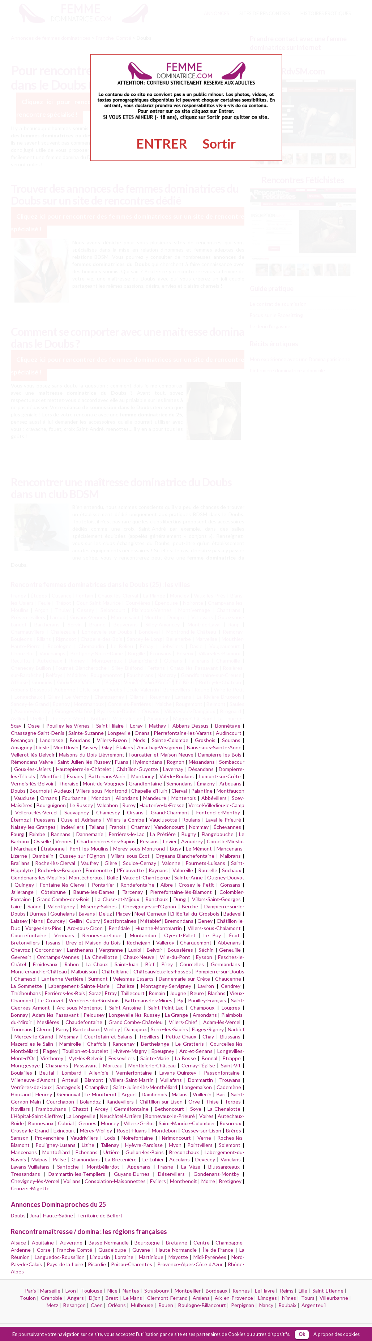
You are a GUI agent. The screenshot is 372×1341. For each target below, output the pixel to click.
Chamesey (108, 812)
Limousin (100, 1257)
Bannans (60, 834)
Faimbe (37, 834)
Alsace (18, 1242)
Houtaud (21, 1094)
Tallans (96, 827)
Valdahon (107, 805)
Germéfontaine (131, 1109)
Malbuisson (84, 971)
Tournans (22, 1029)
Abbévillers (214, 798)
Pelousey (94, 1015)
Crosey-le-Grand (30, 1130)
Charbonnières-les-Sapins (106, 841)
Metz (52, 1305)
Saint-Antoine (125, 1007)
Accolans (179, 1159)
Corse (44, 1250)
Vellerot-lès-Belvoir (33, 754)
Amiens (201, 1298)
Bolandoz (90, 1101)
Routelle (207, 870)
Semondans (179, 783)
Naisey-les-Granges (33, 827)
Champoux (202, 1007)
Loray (136, 726)
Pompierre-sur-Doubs (219, 971)
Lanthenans (80, 950)
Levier (170, 841)
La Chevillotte (101, 957)
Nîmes (289, 1298)
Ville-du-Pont (175, 957)
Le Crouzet (51, 1000)
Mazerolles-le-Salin (32, 1044)
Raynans (158, 870)
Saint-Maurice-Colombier (187, 1123)
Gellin (75, 921)
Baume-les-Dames (94, 892)
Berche (190, 906)
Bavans (87, 914)
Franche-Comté (74, 1250)
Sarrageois (68, 1087)
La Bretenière (121, 1159)
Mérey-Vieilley (96, 1130)
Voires (206, 1116)
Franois (118, 827)
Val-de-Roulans (176, 776)
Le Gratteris (189, 1044)
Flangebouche (218, 834)
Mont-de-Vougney (103, 783)
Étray (111, 993)
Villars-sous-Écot (130, 856)
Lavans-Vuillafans (30, 1167)
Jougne (178, 993)
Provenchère (49, 1138)
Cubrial (66, 1123)
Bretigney (230, 1181)
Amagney (21, 747)
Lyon (70, 1291)
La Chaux (97, 964)
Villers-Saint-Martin (132, 1080)
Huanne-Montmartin (159, 928)
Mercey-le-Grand (33, 1036)
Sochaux (231, 870)
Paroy (62, 1029)
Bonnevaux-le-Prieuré (170, 1116)
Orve (194, 1101)
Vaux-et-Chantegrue (146, 877)
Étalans (124, 747)
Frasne (165, 1167)
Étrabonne (53, 848)
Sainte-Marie (154, 1058)
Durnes (38, 914)
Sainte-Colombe (170, 740)
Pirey (167, 964)
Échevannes (227, 827)
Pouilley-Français (207, 1000)
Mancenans (24, 1152)
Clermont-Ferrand (167, 1298)
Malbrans (230, 856)
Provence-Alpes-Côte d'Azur (190, 1264)
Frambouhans (51, 1109)
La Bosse (185, 1058)
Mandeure (154, 798)
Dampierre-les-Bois (219, 754)
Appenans (138, 1167)
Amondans (205, 1015)
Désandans (201, 769)
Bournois (40, 791)
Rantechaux (86, 1029)
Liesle (42, 747)
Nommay (199, 827)
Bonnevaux (41, 1123)
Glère (110, 863)
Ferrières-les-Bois (65, 993)
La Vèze (190, 1167)
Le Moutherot (100, 1094)
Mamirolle (70, 1044)
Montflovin (66, 747)
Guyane (141, 1250)
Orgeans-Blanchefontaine (184, 856)
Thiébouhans (26, 993)
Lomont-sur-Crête (220, 776)
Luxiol (134, 950)
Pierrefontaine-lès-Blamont (181, 892)
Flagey (50, 1051)
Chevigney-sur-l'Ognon (149, 906)
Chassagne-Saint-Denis (37, 733)
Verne (204, 1138)
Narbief (236, 1029)
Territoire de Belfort (100, 1215)
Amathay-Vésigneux (160, 747)
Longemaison (197, 1087)
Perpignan (242, 1305)
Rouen (165, 1305)
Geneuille (230, 950)
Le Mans (132, 1298)
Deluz (105, 914)
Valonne (171, 863)
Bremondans (179, 921)
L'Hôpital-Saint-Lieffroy (37, 1116)
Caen (97, 1305)
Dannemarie (89, 834)
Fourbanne (74, 798)
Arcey (101, 1109)
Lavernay (173, 769)
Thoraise (68, 783)
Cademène (229, 1087)
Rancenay (123, 1044)
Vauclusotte (163, 820)
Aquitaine (43, 1242)
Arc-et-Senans (196, 1051)
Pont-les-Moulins (88, 848)
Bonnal (209, 1058)
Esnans (75, 776)
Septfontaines (120, 921)
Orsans (135, 812)
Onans (142, 733)
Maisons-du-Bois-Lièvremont (91, 754)
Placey (123, 914)
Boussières (180, 950)
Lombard (71, 1073)
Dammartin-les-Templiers (76, 1174)
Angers (75, 1298)
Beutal (46, 1073)
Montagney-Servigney (166, 986)
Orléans (117, 1305)
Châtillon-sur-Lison (161, 1101)
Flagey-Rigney (208, 1029)
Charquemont (195, 942)
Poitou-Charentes (131, 1264)
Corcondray (48, 950)
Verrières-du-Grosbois (94, 1000)
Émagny (206, 783)
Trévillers (148, 1036)
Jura (34, 1215)
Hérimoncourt (175, 1138)
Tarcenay (132, 892)
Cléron (44, 1029)
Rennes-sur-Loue (101, 935)
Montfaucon (230, 791)
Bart (221, 1094)
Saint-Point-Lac (165, 1007)
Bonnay (19, 1015)
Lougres (231, 1007)
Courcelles (192, 964)
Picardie (97, 1264)
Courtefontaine (28, 935)
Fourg (17, 834)
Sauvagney (76, 812)
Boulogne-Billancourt (202, 1305)
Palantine (202, 791)
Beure (197, 993)
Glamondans (86, 1159)
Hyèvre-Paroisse (144, 1145)
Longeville (119, 733)
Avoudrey (192, 841)
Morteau (113, 1065)
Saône (34, 906)
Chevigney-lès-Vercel (35, 1181)
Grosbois (205, 740)
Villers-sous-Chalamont (214, 928)
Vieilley (112, 1029)
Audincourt (228, 733)
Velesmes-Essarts (133, 979)
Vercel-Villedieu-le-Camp (216, 805)
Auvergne (71, 1242)
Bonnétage (227, 726)
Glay (107, 747)
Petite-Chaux (181, 1036)
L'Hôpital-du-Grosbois (194, 914)
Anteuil (70, 1080)
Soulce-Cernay (139, 863)
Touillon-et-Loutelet (85, 1051)
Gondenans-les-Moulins (38, 877)
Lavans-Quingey (177, 1073)
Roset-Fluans (132, 1130)
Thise (212, 1101)
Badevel (232, 914)
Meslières (48, 1022)
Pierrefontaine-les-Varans (183, 733)
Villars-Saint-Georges (216, 899)
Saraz (95, 993)
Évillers (158, 1181)
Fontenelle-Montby (218, 812)
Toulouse (91, 1291)
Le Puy (212, 935)
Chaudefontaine (83, 1022)
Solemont (229, 1145)
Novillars (20, 1109)
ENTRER (161, 143)
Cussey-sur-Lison (201, 1130)
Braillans (20, 863)
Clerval (179, 791)
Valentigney (61, 906)
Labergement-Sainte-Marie (79, 986)
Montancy (142, 776)
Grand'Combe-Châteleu (135, 1022)
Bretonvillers (25, 942)
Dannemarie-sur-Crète (184, 979)
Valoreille (182, 870)
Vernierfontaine (134, 1073)
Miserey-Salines (99, 906)
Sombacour (231, 762)
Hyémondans (147, 762)
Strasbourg (157, 1291)
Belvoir (154, 950)
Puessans (45, 820)
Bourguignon (51, 805)
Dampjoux (135, 1029)
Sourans (231, 740)
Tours (308, 1298)
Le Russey (81, 805)
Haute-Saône (58, 1215)
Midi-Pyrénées (209, 1257)
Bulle (112, 877)
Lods (109, 1138)
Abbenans (229, 942)
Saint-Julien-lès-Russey (84, 762)
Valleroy (165, 942)
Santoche (68, 1167)
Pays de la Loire (65, 1264)
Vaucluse (24, 798)
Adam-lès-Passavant (55, 1015)
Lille (303, 1291)
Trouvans (229, 1080)
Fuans (121, 762)
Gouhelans (62, 914)
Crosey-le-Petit (196, 885)
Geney (205, 921)
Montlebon (164, 1130)
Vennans (64, 935)
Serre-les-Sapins (169, 1029)
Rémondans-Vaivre (32, 762)
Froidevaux (45, 964)
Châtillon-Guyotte (137, 769)
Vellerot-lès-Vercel (36, 812)
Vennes (64, 841)
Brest (112, 1298)
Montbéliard (56, 1152)
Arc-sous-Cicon (85, 928)
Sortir (219, 143)
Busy (175, 848)
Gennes (87, 1123)
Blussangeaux (224, 1167)
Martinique (151, 1257)
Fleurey (43, 1094)
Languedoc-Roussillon (60, 1257)
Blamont (94, 1080)
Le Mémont (199, 848)
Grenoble (51, 1298)
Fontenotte (99, 870)
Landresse (51, 740)
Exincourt (64, 1130)
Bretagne (176, 1242)
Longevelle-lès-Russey (134, 1015)
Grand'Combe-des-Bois (63, 899)
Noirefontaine (137, 1138)
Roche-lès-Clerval (55, 863)
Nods (139, 740)
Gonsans (230, 885)
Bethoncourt (169, 1109)
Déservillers (171, 1174)
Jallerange (22, 892)
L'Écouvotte (130, 870)
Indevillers (72, 827)
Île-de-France (218, 1250)
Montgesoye (25, 1065)
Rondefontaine (137, 885)
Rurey (129, 805)
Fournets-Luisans (205, 863)
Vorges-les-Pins (43, 928)
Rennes (241, 1291)
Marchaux (25, 848)
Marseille (50, 1291)
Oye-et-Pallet (180, 935)
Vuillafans (171, 1080)
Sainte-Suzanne (86, 733)
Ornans (48, 798)
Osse (33, 726)
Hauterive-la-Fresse (162, 805)
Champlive (96, 1087)
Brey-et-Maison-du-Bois (93, 942)
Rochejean (138, 942)
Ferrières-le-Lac (126, 834)
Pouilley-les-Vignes (68, 726)
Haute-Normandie (176, 1250)
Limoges (267, 1298)
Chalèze (125, 986)
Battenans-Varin (107, 776)
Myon (175, 1145)
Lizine (88, 1145)
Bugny (188, 834)
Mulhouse (142, 1305)
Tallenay (110, 1145)
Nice (112, 1291)
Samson (20, 1138)
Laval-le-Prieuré (223, 820)
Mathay (157, 726)
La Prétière (163, 834)
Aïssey (90, 747)
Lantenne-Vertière (63, 979)
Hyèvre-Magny (130, 1051)
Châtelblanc (115, 971)
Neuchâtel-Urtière (120, 1116)
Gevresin (21, 957)
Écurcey (56, 921)
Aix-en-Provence (234, 1298)
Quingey (24, 885)
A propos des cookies (336, 1334)
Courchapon (60, 1101)
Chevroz (20, 950)
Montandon (143, 935)
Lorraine (124, 1257)
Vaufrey (90, 863)
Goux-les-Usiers (32, 769)
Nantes (131, 1291)
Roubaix (287, 1305)
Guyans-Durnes (132, 1174)
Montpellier (188, 1291)
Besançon (22, 740)
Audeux (63, 791)
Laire (16, 906)
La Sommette (26, 986)
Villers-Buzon (112, 740)
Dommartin (200, 1080)
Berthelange (155, 1044)
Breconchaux (184, 1152)
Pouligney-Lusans (55, 1145)
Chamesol (25, 979)
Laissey (19, 921)
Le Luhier (153, 1159)
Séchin (206, 950)
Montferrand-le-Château (39, 971)
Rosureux (230, 1123)
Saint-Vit (231, 1065)
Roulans (191, 820)
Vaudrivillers (84, 1138)
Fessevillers (121, 1058)
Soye (195, 1109)
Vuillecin (202, 1094)
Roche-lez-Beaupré (59, 870)
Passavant (85, 1065)
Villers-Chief (183, 1022)
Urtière (111, 1152)
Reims (287, 1291)
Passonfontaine (222, 1073)
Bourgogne (147, 1242)
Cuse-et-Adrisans (81, 820)
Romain (157, 993)
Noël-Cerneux (150, 914)
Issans (53, 942)
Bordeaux (216, 1291)
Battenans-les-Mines (148, 1000)
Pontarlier (103, 885)
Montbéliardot (103, 1167)
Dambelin (43, 856)
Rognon (175, 762)
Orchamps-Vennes (58, 957)
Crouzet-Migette (30, 1188)
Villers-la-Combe (125, 820)
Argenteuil (314, 1305)
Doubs (18, 791)
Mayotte (178, 1257)
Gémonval (68, 1094)
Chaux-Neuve (138, 957)
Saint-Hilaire (110, 726)
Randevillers (120, 1101)
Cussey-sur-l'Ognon (82, 856)
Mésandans (202, 762)
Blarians (217, 993)
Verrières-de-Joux (31, 1087)
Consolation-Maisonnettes (115, 1181)
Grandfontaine (145, 783)
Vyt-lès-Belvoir (86, 1058)
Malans (180, 1094)
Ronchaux (156, 899)
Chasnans (57, 1065)
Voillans (72, 1181)
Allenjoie (98, 1073)
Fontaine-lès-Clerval (63, 885)
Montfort (50, 776)
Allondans (127, 798)
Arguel (129, 1094)
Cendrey (230, 986)
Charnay (140, 827)
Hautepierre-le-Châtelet (83, 769)
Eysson (204, 957)
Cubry (93, 921)
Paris (30, 1291)
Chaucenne (228, 979)
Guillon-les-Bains (144, 1152)
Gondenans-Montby (216, 1174)
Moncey (110, 1123)
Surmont (98, 979)
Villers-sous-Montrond (101, 791)
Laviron (206, 986)
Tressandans (25, 1174)
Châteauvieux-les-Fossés (162, 971)
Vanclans (231, 1159)
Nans (37, 921)
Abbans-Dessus (190, 726)
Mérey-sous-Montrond (139, 848)
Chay (208, 1036)
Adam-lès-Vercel (221, 1022)
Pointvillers (200, 1145)
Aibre (167, 885)
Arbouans (230, 783)
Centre (201, 1242)
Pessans (149, 841)
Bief (149, 964)
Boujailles (21, 1073)
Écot (234, 935)
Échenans (87, 1152)
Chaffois (96, 1044)
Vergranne (111, 950)
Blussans (230, 1036)
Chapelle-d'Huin (149, 791)
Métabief (150, 921)
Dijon (95, 1298)
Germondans (225, 964)
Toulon (28, 1298)
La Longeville (81, 1116)
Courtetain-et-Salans (108, 1036)
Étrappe (232, 1058)
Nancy (266, 1305)
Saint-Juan (126, 964)
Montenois (183, 798)
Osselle (42, 841)
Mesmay (68, 1036)
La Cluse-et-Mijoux (117, 899)
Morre (208, 1181)
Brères (233, 1130)
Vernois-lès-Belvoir (32, 783)
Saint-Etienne (327, 1291)
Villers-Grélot (139, 1123)
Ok (302, 1334)
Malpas (39, 1159)
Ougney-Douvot (225, 877)
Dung (180, 899)
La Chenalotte (224, 1109)
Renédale (119, 928)
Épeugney (162, 1051)
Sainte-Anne (188, 877)
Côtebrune (53, 892)
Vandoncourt (169, 827)
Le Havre (265, 1291)
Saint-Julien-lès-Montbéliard (145, 1087)
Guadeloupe (112, 1250)
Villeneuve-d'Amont (33, 1080)
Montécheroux (86, 877)
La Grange (176, 1015)
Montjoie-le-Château (152, 1065)
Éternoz (20, 820)
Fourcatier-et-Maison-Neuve (161, 754)
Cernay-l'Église (198, 1065)
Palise (59, 1159)
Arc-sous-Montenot (79, 1007)
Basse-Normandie (109, 1242)
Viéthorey (51, 1058)
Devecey (205, 1159)
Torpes (233, 1101)
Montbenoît (183, 1181)
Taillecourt (133, 993)
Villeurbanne (334, 1298)
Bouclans (80, 740)
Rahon (71, 964)
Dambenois (154, 1094)
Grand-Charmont (170, 812)
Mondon (100, 798)
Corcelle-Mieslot (225, 841)
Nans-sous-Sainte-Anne (214, 747)
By (180, 1000)
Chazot (80, 1109)
